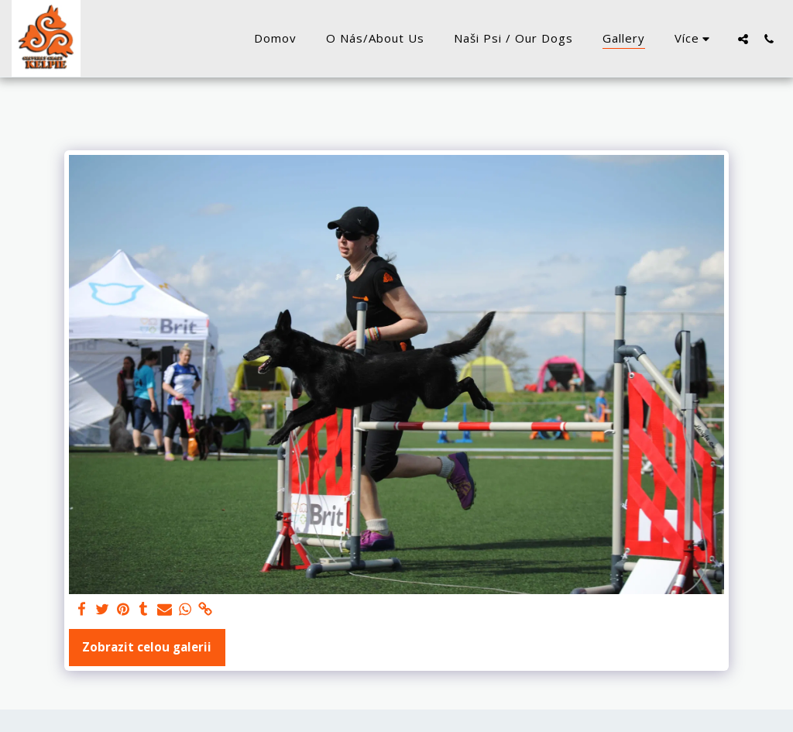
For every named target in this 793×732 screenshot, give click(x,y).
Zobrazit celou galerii (146, 647)
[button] (743, 39)
